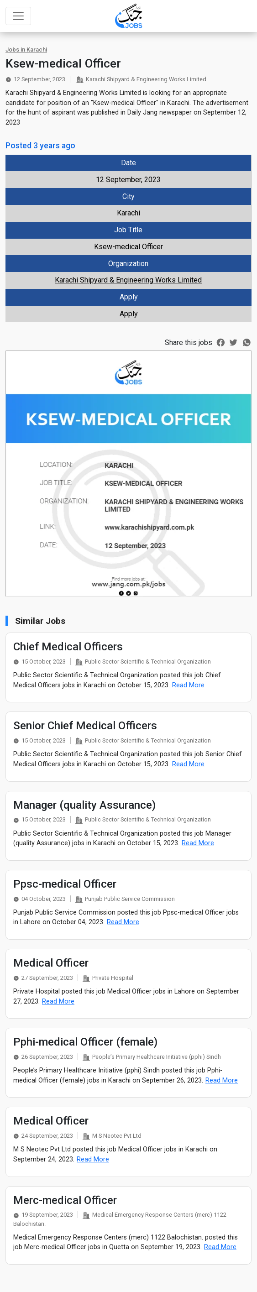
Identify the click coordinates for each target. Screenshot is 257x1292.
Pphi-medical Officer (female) (85, 1042)
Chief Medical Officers (68, 646)
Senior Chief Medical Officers (85, 725)
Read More (188, 685)
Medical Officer (51, 963)
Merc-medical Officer (65, 1200)
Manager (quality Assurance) (84, 805)
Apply (129, 313)
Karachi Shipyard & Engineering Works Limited (128, 280)
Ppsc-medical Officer (64, 884)
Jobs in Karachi (26, 49)
